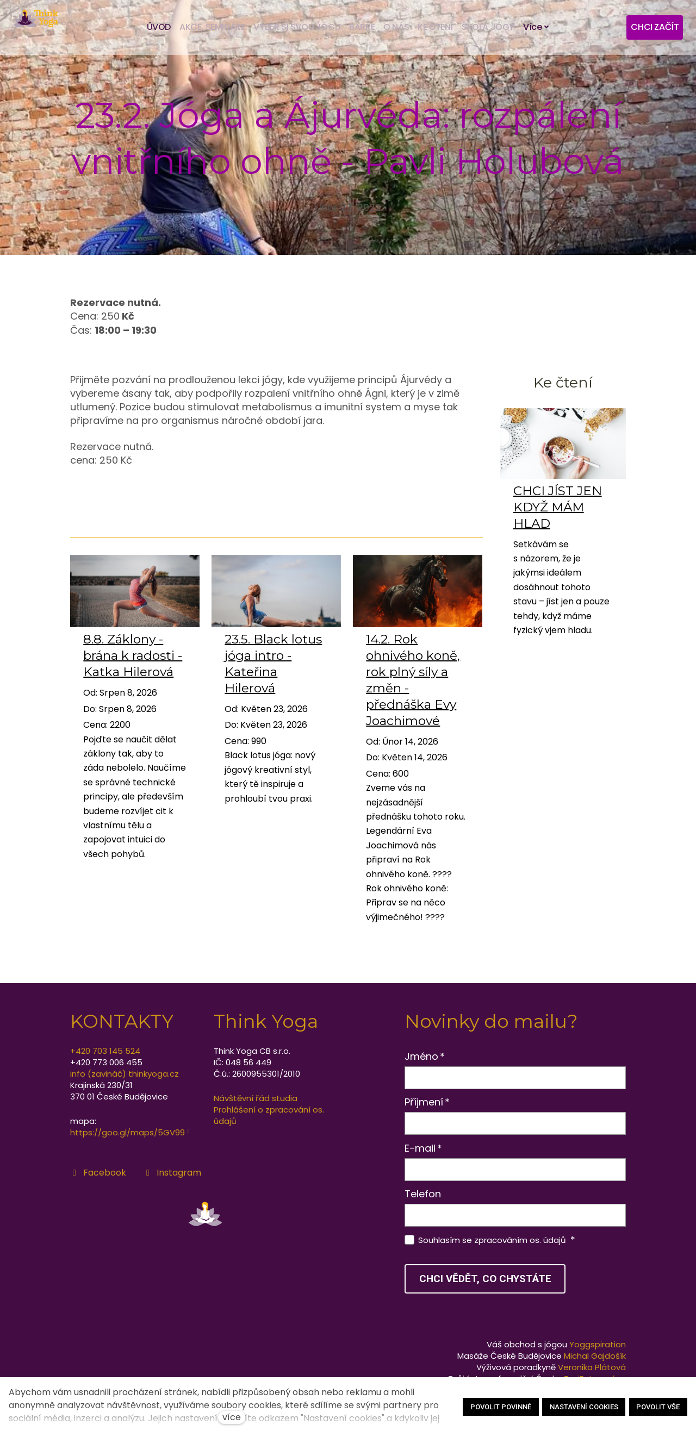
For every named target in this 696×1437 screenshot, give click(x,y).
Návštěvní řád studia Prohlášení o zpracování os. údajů (269, 1109)
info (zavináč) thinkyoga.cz (124, 1073)
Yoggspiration (597, 1344)
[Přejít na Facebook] (98, 1173)
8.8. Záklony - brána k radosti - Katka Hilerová (132, 660)
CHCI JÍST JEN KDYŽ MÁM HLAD (557, 511)
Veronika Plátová (592, 1367)
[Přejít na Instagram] (172, 1173)
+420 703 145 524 (105, 1051)
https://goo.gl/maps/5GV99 (127, 1132)
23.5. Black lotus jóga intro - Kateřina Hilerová (273, 668)
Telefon (423, 1194)
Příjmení (427, 1102)
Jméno (425, 1056)
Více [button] (536, 27)
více (231, 1417)
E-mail (424, 1148)
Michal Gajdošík (595, 1355)
